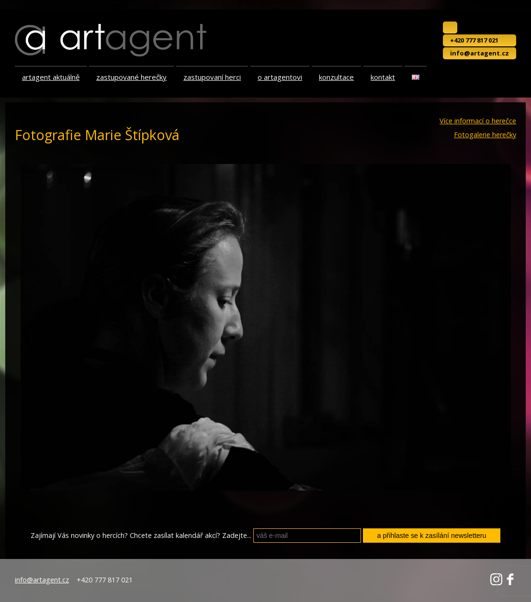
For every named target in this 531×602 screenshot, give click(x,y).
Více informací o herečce (478, 121)
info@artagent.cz (479, 53)
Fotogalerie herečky (485, 135)
